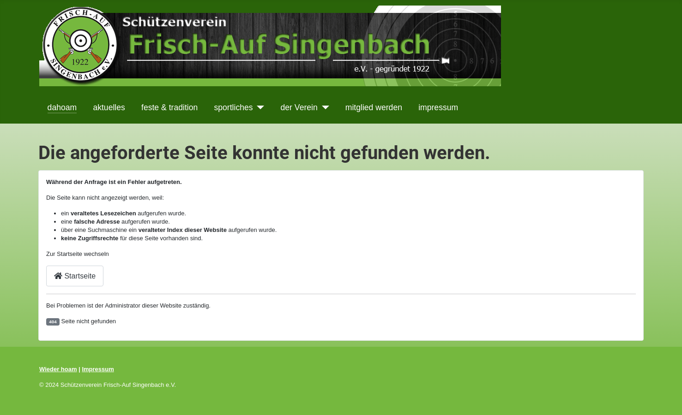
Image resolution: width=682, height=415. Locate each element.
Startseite (75, 276)
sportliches (233, 107)
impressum (438, 107)
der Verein (299, 107)
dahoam (62, 107)
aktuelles (109, 107)
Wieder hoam (58, 369)
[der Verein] (323, 107)
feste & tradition (169, 107)
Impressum (98, 369)
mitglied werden (373, 107)
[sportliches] (259, 107)
